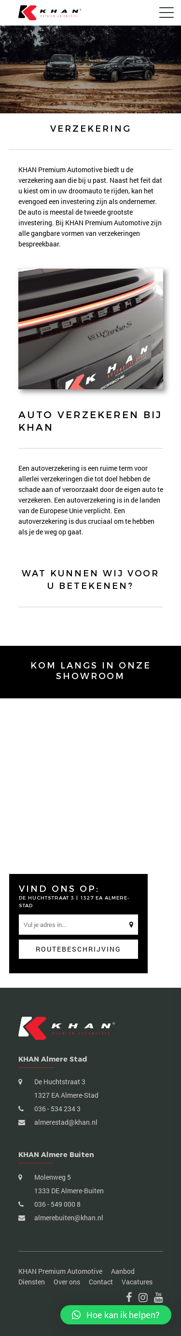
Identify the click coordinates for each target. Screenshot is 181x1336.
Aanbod (123, 1271)
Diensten (31, 1281)
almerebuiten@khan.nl (68, 1217)
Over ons (67, 1281)
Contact (101, 1281)
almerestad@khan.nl (65, 1122)
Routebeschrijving (78, 949)
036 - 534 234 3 (57, 1108)
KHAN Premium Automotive (60, 1271)
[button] (115, 1314)
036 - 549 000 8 (57, 1204)
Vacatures (137, 1281)
